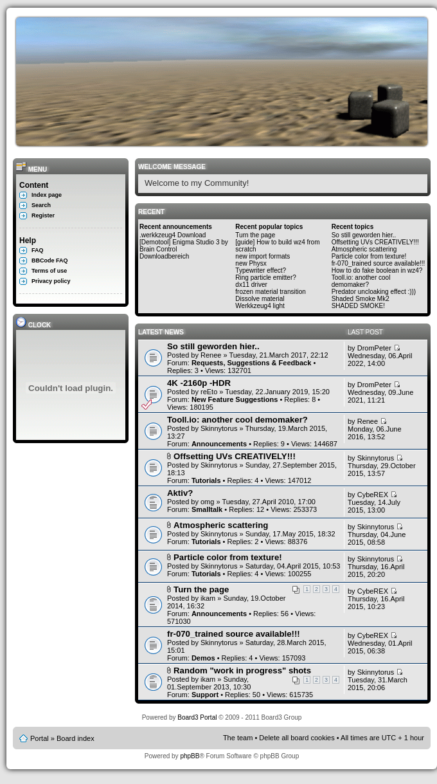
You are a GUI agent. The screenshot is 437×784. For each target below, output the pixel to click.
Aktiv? (180, 493)
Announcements (219, 444)
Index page (46, 195)
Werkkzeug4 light (260, 305)
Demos (203, 658)
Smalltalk (207, 509)
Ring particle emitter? (265, 277)
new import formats (262, 256)
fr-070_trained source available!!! (378, 263)
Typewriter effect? (260, 270)
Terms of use (49, 271)
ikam (208, 598)
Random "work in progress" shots (242, 670)
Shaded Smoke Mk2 (360, 298)
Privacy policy (51, 281)
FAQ (37, 250)
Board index (75, 738)
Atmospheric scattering (364, 249)
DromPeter (374, 348)
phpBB (189, 756)
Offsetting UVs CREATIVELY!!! (375, 242)
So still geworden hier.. (364, 235)
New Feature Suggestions (235, 399)
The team (238, 738)
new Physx (250, 263)
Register (43, 215)
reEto (209, 392)
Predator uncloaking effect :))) (374, 291)
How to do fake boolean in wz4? (377, 270)
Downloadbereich (164, 256)
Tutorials (206, 480)
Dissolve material (259, 298)
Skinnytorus (219, 428)
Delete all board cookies (296, 738)
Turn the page (255, 235)
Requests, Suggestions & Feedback (251, 363)
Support (205, 694)
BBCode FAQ (49, 260)
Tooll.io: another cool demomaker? (361, 281)
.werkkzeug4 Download (172, 235)
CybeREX (372, 494)
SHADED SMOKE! (358, 305)
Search (41, 205)
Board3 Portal (197, 717)
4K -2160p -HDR (199, 383)
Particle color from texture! (369, 256)
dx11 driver (251, 284)
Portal (39, 738)
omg (207, 502)
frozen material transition (270, 291)
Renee (211, 355)
